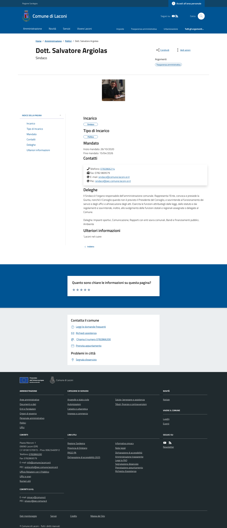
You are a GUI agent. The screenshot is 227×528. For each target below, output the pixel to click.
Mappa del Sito (97, 516)
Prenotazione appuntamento (129, 467)
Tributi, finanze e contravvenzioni (131, 404)
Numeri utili (25, 481)
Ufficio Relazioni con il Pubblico (34, 471)
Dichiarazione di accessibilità (128, 452)
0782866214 (107, 169)
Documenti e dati (28, 404)
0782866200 (35, 454)
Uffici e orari (25, 476)
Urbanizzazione (171, 29)
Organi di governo (28, 413)
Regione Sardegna (29, 3)
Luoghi (166, 419)
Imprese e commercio (77, 413)
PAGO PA (71, 452)
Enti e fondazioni (28, 409)
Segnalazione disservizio (126, 464)
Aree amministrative (29, 399)
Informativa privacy (124, 443)
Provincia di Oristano (77, 448)
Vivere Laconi (84, 29)
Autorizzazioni (74, 404)
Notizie (166, 399)
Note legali (120, 448)
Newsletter (168, 447)
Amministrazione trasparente (129, 456)
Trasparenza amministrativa (144, 29)
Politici (68, 41)
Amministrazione (32, 29)
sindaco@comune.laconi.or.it (114, 177)
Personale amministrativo (32, 418)
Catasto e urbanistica (77, 409)
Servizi (66, 29)
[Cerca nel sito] (200, 16)
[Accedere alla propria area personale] (186, 3)
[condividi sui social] (162, 50)
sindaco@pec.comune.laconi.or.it (113, 181)
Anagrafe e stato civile (78, 399)
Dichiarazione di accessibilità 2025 (83, 457)
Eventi (166, 423)
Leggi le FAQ (121, 460)
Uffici (22, 427)
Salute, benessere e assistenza (130, 399)
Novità (52, 29)
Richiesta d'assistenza (125, 471)
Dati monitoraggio (28, 516)
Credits (73, 516)
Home (38, 41)
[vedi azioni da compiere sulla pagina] (183, 50)
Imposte (120, 29)
